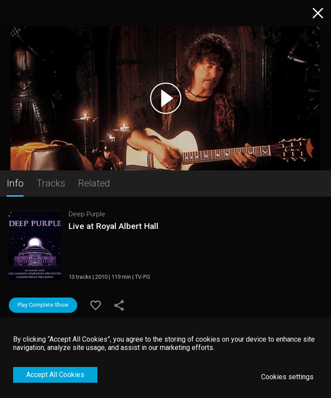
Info (15, 183)
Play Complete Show (43, 304)
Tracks (51, 183)
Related (94, 183)
